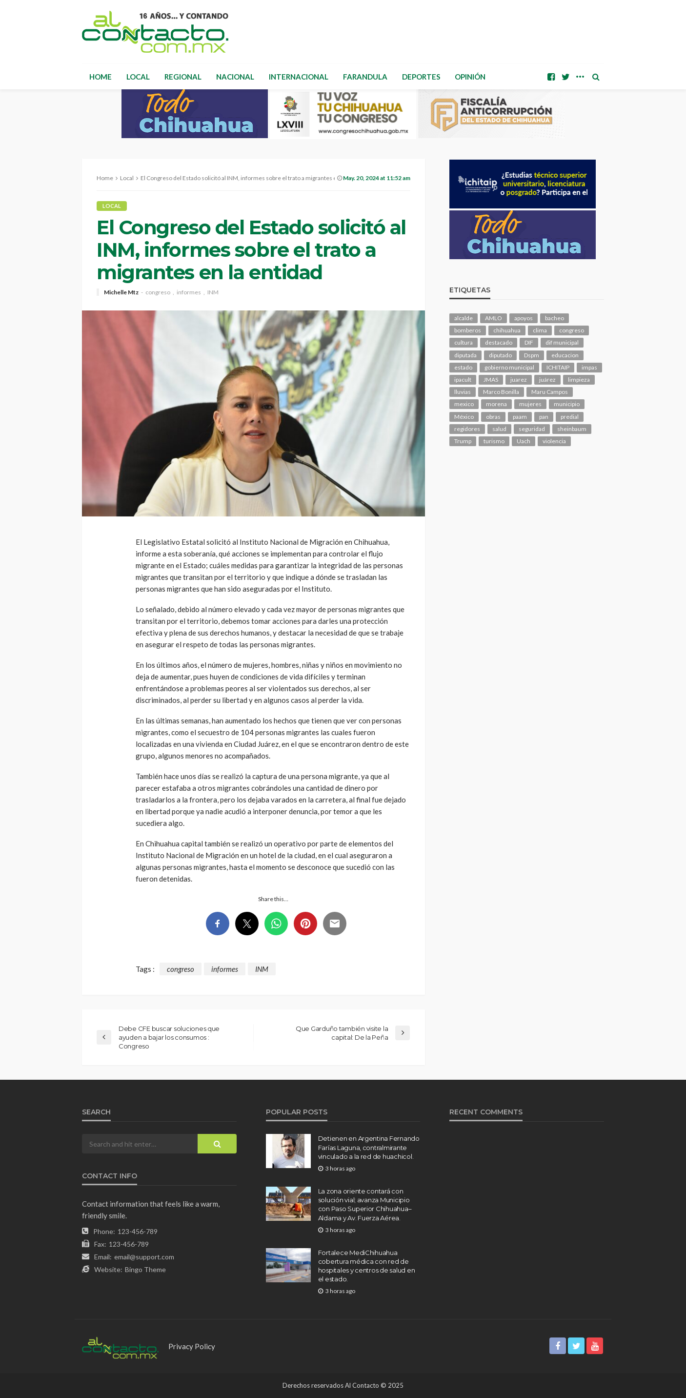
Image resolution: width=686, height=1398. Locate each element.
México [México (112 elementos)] (464, 416)
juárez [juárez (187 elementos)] (547, 379)
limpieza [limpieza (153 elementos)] (579, 379)
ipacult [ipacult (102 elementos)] (462, 379)
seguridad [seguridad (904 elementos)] (532, 428)
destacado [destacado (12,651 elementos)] (498, 342)
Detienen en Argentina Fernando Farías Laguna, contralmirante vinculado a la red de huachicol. (369, 1147)
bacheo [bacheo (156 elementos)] (554, 318)
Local (138, 76)
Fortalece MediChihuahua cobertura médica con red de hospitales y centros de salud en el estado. (366, 1266)
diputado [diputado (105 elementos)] (500, 355)
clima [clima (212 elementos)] (540, 330)
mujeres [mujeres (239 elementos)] (530, 404)
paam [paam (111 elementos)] (520, 416)
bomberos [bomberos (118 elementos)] (467, 330)
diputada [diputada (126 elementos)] (465, 355)
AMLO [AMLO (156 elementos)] (493, 318)
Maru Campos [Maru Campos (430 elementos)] (549, 391)
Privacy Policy (191, 1346)
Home (100, 76)
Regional (183, 76)
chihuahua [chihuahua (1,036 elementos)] (507, 330)
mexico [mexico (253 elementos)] (464, 404)
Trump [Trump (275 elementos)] (462, 441)
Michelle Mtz (121, 292)
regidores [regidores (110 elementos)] (467, 428)
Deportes (421, 76)
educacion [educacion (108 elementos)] (565, 355)
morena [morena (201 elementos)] (496, 404)
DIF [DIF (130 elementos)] (529, 342)
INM (213, 292)
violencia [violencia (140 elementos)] (554, 441)
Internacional (298, 76)
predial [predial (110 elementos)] (570, 416)
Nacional (235, 76)
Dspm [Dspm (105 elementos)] (531, 355)
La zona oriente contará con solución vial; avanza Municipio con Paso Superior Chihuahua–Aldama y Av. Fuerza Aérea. (365, 1204)
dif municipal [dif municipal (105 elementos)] (562, 342)
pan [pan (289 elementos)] (543, 416)
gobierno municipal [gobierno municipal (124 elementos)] (509, 367)
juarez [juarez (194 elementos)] (518, 379)
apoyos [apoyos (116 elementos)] (523, 318)
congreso (157, 292)
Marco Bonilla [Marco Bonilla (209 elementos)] (501, 391)
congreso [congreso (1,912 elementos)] (571, 330)
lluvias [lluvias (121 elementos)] (462, 391)
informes (189, 292)
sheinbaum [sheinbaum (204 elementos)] (571, 428)
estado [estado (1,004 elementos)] (463, 367)
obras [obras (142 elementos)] (493, 416)
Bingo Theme (145, 1269)
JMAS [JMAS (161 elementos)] (491, 379)
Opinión (470, 76)
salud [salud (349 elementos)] (499, 428)
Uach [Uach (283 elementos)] (523, 441)
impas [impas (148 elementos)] (589, 367)
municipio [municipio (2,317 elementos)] (567, 404)
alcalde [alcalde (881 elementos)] (463, 318)
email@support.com (144, 1257)
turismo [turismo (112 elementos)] (494, 441)
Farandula (365, 76)
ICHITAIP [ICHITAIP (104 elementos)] (557, 367)
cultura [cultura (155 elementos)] (463, 342)
